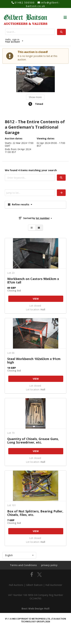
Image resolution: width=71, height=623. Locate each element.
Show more (35, 97)
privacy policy (49, 565)
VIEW (36, 298)
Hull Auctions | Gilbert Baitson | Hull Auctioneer (35, 585)
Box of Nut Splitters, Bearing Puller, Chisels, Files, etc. (35, 512)
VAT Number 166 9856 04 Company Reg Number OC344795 (35, 596)
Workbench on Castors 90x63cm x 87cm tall (33, 280)
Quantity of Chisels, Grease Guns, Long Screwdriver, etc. (33, 440)
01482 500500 (25, 2)
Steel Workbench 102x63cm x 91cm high (33, 360)
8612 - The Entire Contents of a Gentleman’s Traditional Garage (35, 127)
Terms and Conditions (23, 565)
